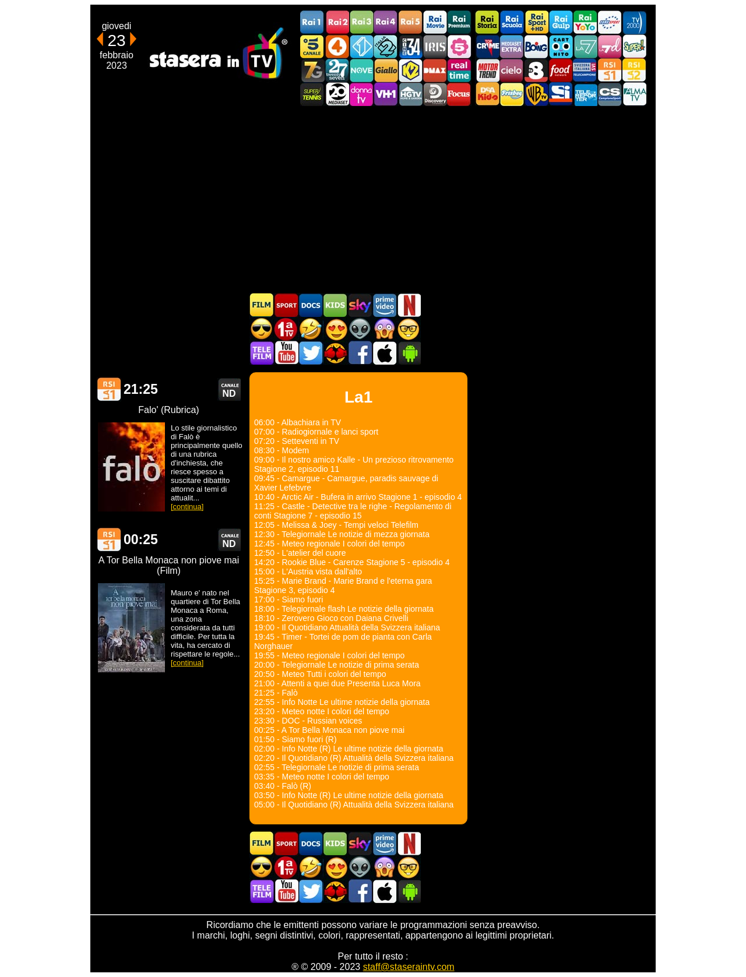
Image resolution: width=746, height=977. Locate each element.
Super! (634, 46)
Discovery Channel (435, 94)
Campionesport (609, 94)
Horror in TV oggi (384, 329)
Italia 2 (386, 46)
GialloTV (386, 70)
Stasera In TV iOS (384, 353)
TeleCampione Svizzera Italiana (585, 70)
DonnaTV (361, 94)
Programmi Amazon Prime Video (384, 305)
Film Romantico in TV (335, 329)
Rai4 (386, 22)
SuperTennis (312, 94)
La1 (109, 389)
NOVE (361, 70)
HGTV (410, 94)
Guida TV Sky (359, 305)
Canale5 (312, 46)
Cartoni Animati (335, 305)
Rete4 (337, 46)
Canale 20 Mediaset (337, 94)
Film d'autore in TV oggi (408, 329)
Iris (435, 46)
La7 (585, 46)
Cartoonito (560, 46)
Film (261, 305)
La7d (609, 46)
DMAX (435, 70)
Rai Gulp (560, 22)
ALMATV (634, 94)
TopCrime (487, 46)
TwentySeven (337, 70)
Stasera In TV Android (408, 353)
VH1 (386, 94)
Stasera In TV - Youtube (286, 353)
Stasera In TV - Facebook (359, 353)
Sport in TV (286, 305)
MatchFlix (335, 353)
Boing (536, 46)
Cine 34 (410, 46)
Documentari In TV (310, 305)
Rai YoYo (585, 22)
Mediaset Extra (511, 46)
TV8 (536, 70)
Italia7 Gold (312, 70)
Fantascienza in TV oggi (359, 329)
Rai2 (337, 22)
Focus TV (459, 94)
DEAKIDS (487, 94)
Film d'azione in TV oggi (261, 329)
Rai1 (312, 22)
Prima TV (286, 329)
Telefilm (261, 353)
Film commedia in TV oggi (310, 329)
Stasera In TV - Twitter (310, 353)
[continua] (187, 506)
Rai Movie (435, 22)
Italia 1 (361, 46)
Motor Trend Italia (487, 70)
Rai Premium (459, 22)
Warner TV (536, 94)
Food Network (560, 70)
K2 (410, 70)
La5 (459, 46)
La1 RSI (609, 70)
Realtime (459, 70)
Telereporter (585, 94)
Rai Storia (487, 22)
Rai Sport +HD (536, 22)
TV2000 (634, 22)
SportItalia (560, 94)
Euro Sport (609, 22)
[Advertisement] (373, 199)
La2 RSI (634, 70)
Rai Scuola (511, 22)
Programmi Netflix (408, 305)
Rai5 (410, 22)
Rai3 (361, 22)
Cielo (511, 70)
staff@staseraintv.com (409, 967)
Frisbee (511, 94)
